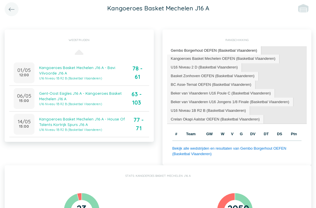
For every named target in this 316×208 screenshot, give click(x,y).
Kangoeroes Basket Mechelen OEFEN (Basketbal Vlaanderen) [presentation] (223, 58)
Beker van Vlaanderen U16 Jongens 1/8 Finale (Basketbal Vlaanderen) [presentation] (230, 102)
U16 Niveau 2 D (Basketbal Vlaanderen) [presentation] (204, 67)
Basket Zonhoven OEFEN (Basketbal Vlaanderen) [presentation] (213, 76)
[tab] (214, 50)
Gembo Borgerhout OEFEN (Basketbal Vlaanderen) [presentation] (214, 50)
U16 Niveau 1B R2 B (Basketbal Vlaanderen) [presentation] (208, 110)
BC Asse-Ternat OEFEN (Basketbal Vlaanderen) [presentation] (211, 84)
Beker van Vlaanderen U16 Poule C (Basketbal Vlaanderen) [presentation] (221, 93)
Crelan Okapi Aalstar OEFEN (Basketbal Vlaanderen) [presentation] (215, 119)
